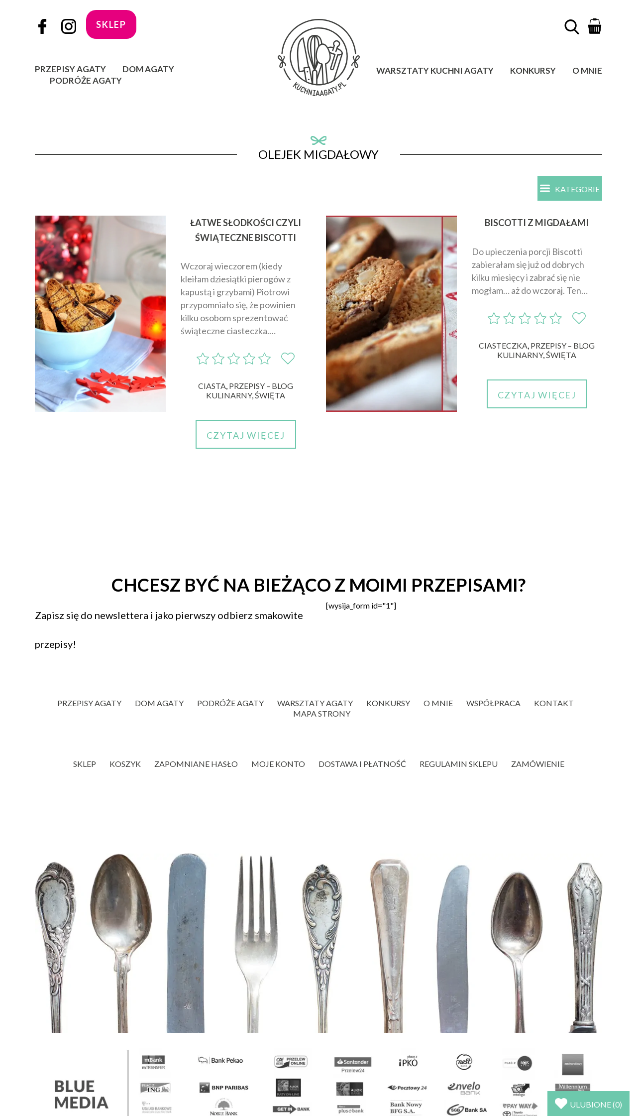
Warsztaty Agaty (315, 703)
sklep (111, 24)
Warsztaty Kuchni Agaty (435, 70)
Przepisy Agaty (70, 69)
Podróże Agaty (86, 80)
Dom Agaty (148, 69)
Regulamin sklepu (459, 763)
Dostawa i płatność (362, 763)
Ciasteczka (503, 345)
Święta (270, 395)
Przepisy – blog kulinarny (249, 390)
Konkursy (533, 70)
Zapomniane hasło (196, 763)
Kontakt (554, 703)
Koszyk (125, 763)
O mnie (587, 70)
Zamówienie (537, 763)
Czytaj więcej (246, 435)
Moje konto (278, 763)
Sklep (84, 763)
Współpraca (493, 703)
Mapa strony (321, 713)
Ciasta (212, 385)
